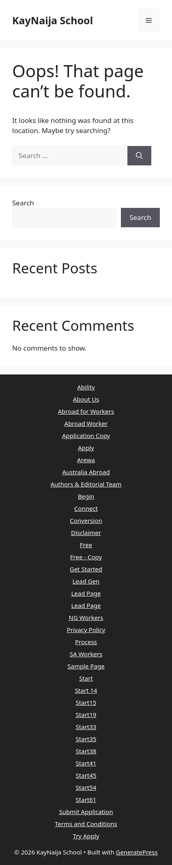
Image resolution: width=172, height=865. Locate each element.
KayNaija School (52, 20)
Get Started (86, 569)
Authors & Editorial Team (85, 484)
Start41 (86, 763)
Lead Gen (86, 581)
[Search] (139, 155)
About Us (86, 399)
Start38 (86, 751)
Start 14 (86, 690)
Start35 (86, 739)
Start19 (86, 715)
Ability (86, 387)
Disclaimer (86, 533)
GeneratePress (137, 852)
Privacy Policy (86, 630)
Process (86, 642)
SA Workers (86, 654)
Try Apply (86, 836)
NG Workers (86, 617)
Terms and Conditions (86, 824)
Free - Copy (86, 557)
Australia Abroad (86, 472)
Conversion (86, 520)
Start (86, 678)
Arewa (86, 460)
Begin (86, 496)
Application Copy (86, 435)
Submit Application (86, 812)
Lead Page (86, 593)
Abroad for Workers (86, 411)
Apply (86, 448)
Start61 (86, 799)
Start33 (86, 727)
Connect (86, 508)
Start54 (86, 787)
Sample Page (85, 666)
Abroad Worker (86, 423)
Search (23, 202)
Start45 (86, 775)
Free (86, 545)
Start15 (86, 702)
